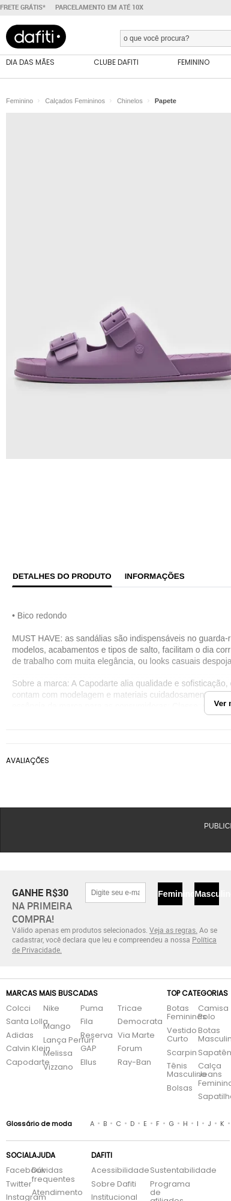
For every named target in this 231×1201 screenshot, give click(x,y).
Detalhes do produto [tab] (62, 576)
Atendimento (55, 1192)
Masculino (206, 894)
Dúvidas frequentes (53, 1175)
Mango (57, 1026)
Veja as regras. (173, 930)
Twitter (13, 1184)
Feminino (170, 894)
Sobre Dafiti (113, 1184)
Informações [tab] (155, 576)
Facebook (13, 1170)
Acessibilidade (120, 1170)
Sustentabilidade (166, 1170)
